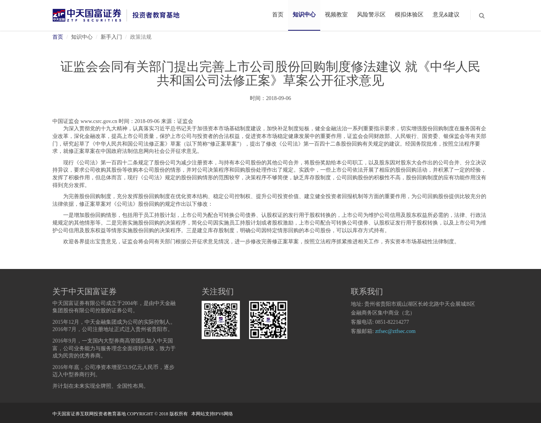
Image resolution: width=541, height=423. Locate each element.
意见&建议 (446, 14)
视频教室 (336, 14)
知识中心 (304, 14)
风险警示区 (371, 14)
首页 (278, 14)
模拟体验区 (409, 14)
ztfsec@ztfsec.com (395, 331)
